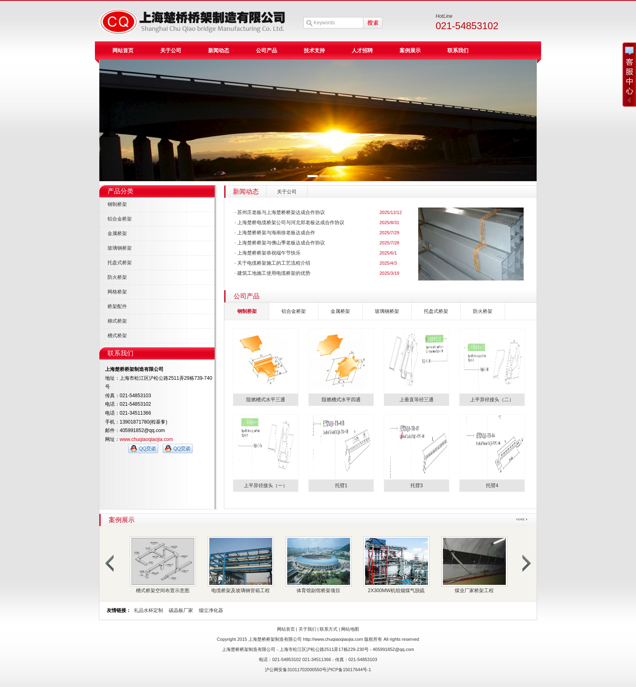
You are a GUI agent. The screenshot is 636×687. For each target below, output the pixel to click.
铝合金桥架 (119, 219)
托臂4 (492, 485)
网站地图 (350, 629)
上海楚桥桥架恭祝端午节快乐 (269, 253)
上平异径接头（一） (266, 485)
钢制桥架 (117, 204)
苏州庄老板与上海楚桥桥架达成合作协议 (281, 212)
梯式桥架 (117, 321)
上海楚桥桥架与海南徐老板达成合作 (276, 232)
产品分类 (120, 191)
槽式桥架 (117, 335)
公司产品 (266, 50)
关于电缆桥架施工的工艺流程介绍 (273, 263)
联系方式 (328, 629)
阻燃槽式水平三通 (265, 399)
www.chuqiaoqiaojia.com (146, 439)
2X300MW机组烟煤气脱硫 (396, 590)
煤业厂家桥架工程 (474, 590)
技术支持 (314, 50)
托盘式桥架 (119, 262)
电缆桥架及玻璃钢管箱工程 (240, 590)
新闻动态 (218, 50)
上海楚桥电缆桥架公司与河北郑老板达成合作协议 (290, 222)
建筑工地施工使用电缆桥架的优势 (273, 273)
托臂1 (341, 485)
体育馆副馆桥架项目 (318, 590)
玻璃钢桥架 (119, 248)
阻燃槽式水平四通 (341, 399)
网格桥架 (117, 292)
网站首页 (122, 50)
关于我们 (307, 629)
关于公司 (170, 50)
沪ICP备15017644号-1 (349, 669)
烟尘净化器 (211, 610)
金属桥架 (117, 233)
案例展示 (410, 50)
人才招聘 (362, 50)
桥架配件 (117, 306)
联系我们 (457, 50)
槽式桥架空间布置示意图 (162, 590)
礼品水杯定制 (148, 610)
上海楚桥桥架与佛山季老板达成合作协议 (281, 243)
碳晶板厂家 (181, 610)
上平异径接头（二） (492, 399)
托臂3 (416, 485)
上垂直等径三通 (417, 399)
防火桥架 (117, 277)
